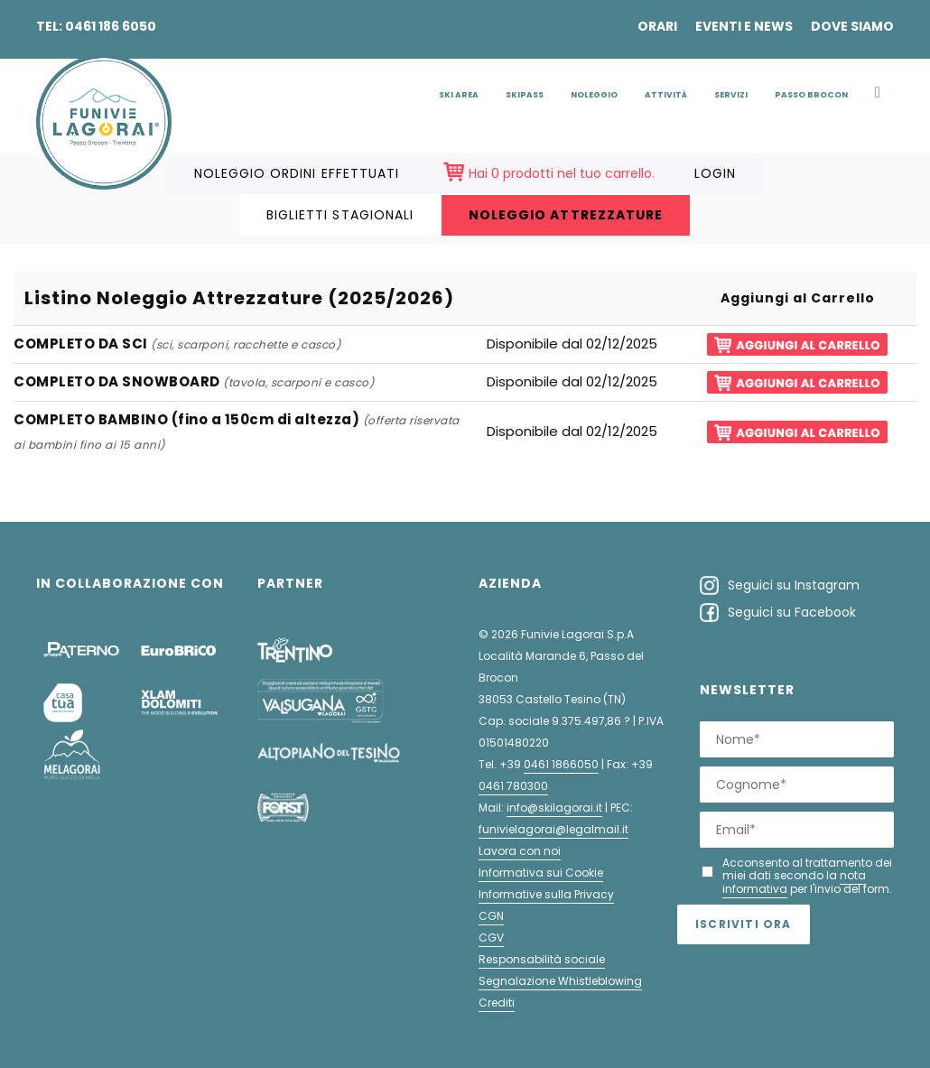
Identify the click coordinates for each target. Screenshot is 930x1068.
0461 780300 (513, 786)
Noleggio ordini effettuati (296, 173)
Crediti (497, 1002)
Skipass (525, 94)
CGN (491, 916)
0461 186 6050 (110, 26)
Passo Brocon (811, 94)
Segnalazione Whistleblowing (560, 981)
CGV (491, 937)
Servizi (731, 94)
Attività (666, 94)
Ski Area (459, 94)
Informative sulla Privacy (546, 894)
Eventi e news (744, 26)
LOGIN (715, 173)
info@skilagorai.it (554, 807)
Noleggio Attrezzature (566, 215)
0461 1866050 (561, 764)
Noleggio (594, 94)
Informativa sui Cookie (541, 872)
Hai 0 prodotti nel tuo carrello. (562, 173)
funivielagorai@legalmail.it (553, 829)
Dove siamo (852, 26)
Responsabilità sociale (542, 959)
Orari (657, 26)
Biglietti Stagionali (340, 215)
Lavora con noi (520, 851)
